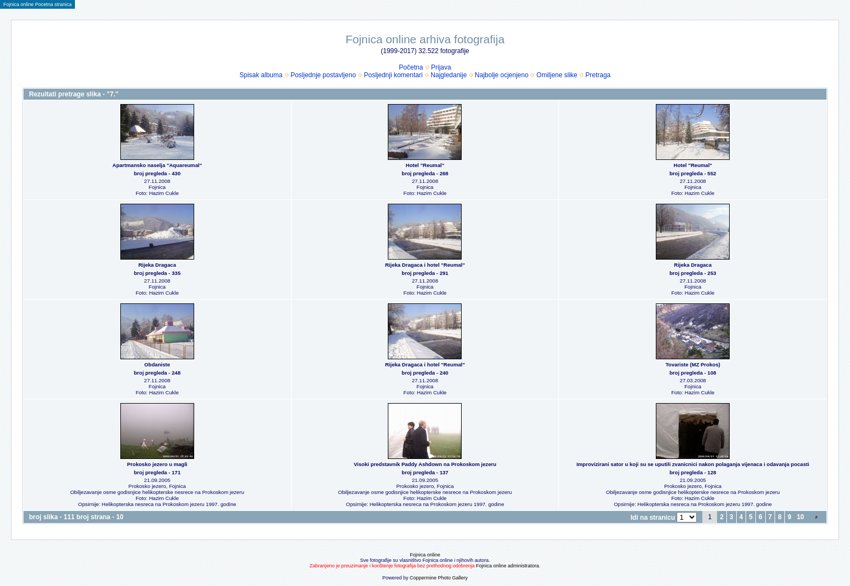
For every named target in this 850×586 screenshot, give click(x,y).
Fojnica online (425, 555)
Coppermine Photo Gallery (439, 578)
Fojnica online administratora (507, 565)
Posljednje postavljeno (323, 75)
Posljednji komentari (393, 75)
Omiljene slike (557, 75)
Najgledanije (448, 75)
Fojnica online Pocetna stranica (37, 4)
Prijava (441, 67)
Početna (411, 67)
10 (800, 517)
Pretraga (597, 75)
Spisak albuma (261, 75)
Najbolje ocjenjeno (501, 75)
